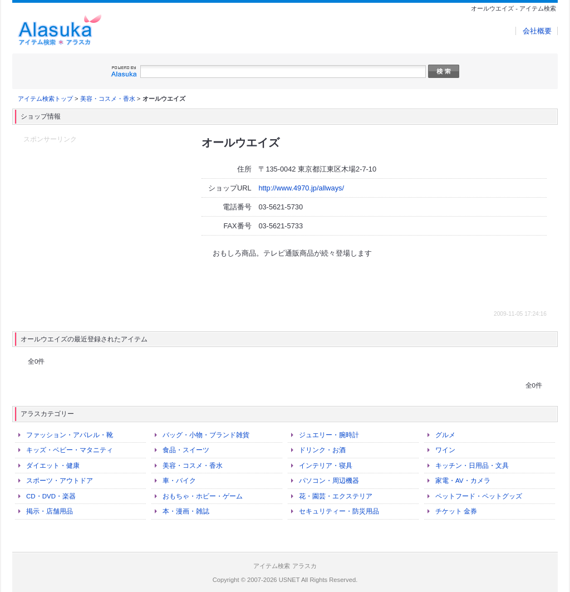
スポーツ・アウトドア (59, 480)
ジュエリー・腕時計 (329, 435)
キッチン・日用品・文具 (472, 465)
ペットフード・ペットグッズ (478, 496)
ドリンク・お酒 (322, 450)
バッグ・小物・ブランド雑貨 (206, 435)
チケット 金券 (456, 511)
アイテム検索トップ (45, 98)
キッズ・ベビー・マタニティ (69, 450)
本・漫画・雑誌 (186, 511)
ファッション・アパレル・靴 (69, 435)
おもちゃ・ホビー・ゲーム (203, 496)
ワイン (445, 450)
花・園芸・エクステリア (335, 496)
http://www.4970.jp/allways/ (301, 188)
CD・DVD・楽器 (51, 496)
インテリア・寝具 (325, 465)
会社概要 (537, 31)
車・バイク (179, 480)
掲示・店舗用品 (49, 511)
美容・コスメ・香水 (107, 98)
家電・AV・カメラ (462, 480)
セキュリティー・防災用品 (339, 511)
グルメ (445, 435)
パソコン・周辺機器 (329, 480)
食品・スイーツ (186, 450)
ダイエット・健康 (53, 465)
